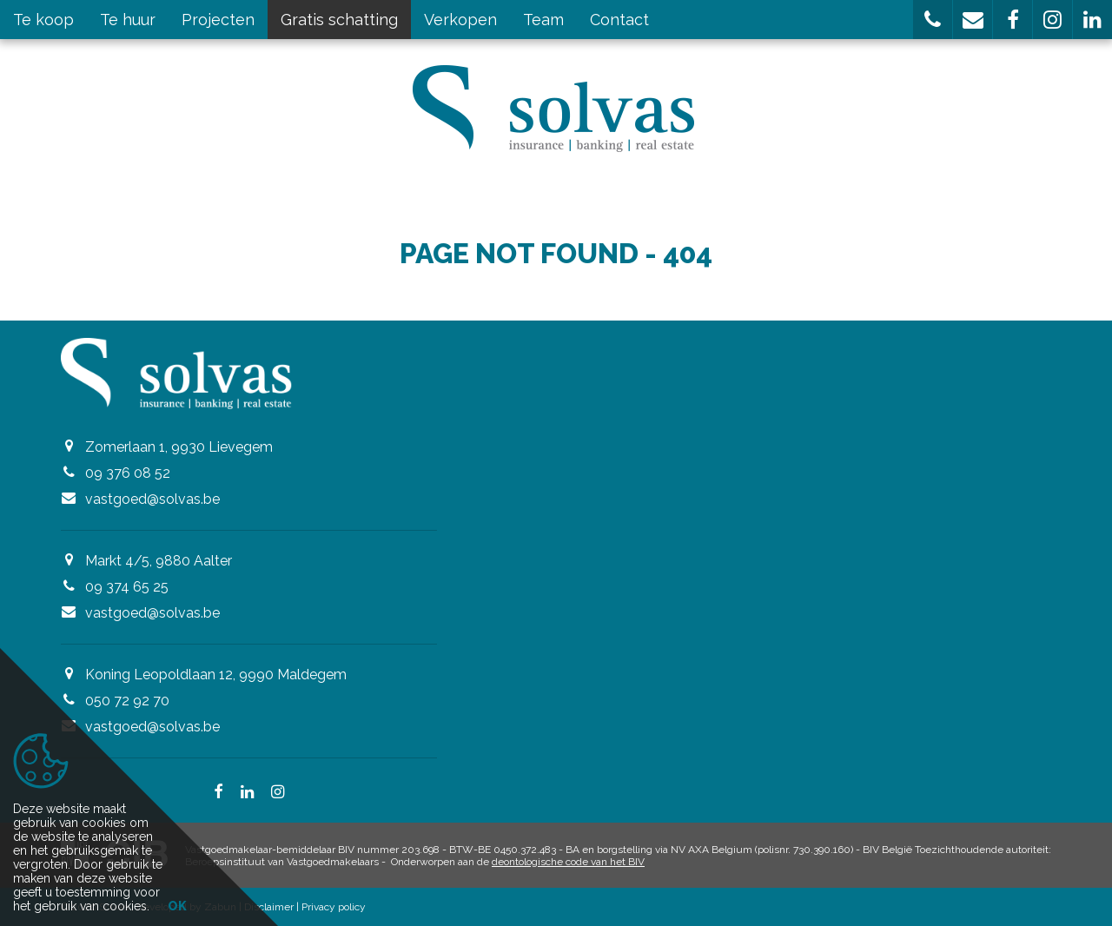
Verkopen (460, 19)
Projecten (218, 19)
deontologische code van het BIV (568, 862)
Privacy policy (333, 907)
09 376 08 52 (127, 473)
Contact (619, 19)
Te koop (43, 19)
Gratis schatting (339, 19)
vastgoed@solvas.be (152, 499)
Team (543, 19)
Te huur (128, 19)
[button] (932, 19)
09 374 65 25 (127, 587)
